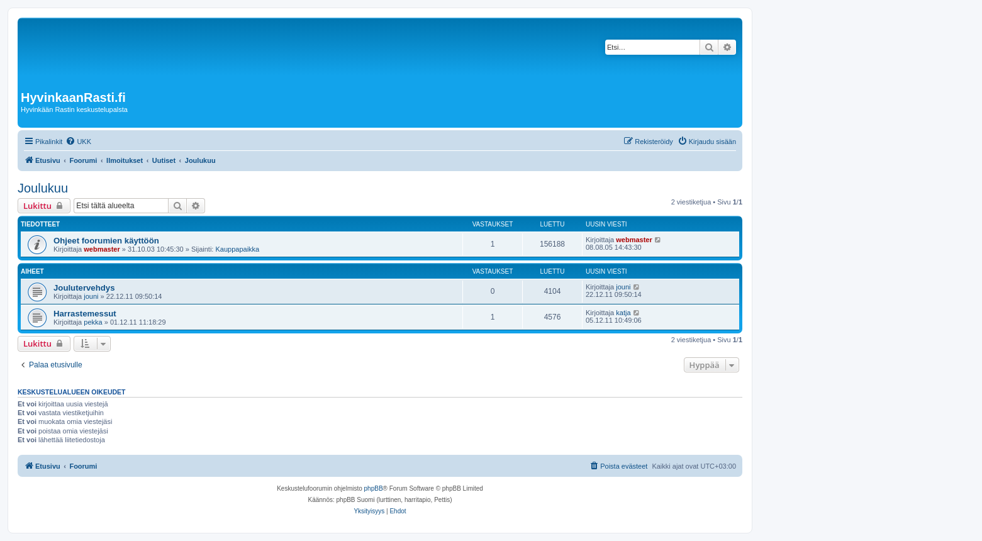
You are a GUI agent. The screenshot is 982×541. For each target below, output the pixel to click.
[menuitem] (78, 141)
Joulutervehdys (83, 288)
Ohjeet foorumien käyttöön (106, 240)
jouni (91, 296)
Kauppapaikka (237, 249)
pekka (93, 322)
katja (623, 312)
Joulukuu (43, 188)
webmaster (102, 249)
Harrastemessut (84, 313)
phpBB (373, 488)
